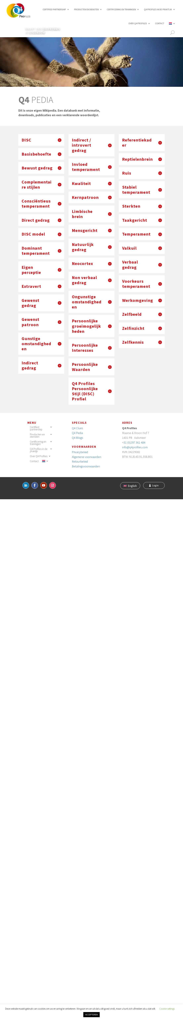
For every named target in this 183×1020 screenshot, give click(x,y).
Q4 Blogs (77, 438)
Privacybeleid (80, 452)
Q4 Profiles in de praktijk (158, 9)
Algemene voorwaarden (86, 457)
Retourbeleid (80, 461)
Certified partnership (54, 9)
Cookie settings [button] (167, 1008)
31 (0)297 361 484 (134, 442)
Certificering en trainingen (121, 9)
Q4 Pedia (77, 433)
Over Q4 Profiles (137, 23)
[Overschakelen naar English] (130, 485)
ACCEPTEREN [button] (91, 1014)
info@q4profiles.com (135, 447)
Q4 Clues (77, 428)
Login (155, 485)
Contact (159, 23)
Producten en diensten (86, 9)
